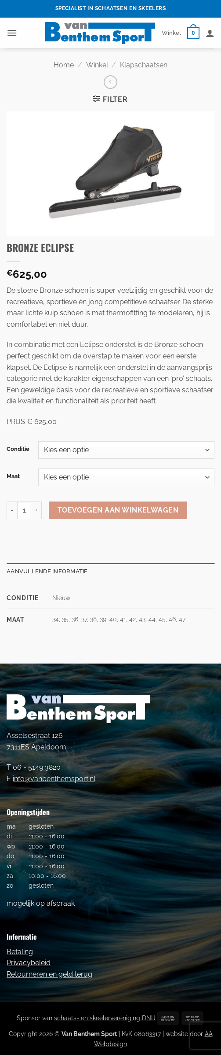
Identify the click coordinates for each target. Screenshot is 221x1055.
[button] (12, 33)
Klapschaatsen (143, 65)
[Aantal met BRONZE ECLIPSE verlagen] (12, 510)
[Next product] (110, 82)
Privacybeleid (29, 963)
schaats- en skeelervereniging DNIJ (105, 1018)
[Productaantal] (24, 510)
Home (64, 65)
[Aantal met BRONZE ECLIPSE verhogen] (36, 510)
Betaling (20, 952)
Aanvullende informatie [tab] (47, 571)
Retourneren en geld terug (49, 974)
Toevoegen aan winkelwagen (118, 510)
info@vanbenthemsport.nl (54, 779)
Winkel (171, 33)
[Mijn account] (210, 33)
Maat (13, 476)
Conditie (18, 449)
